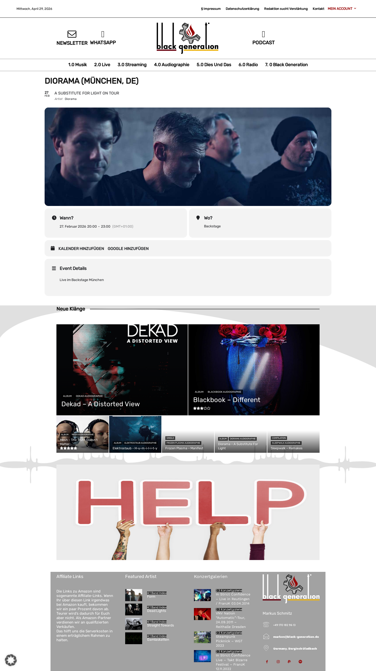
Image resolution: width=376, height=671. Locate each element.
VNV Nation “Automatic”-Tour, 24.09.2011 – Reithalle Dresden (231, 620)
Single (170, 438)
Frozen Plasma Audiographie (183, 443)
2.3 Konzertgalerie (229, 590)
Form (151, 596)
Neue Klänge (70, 309)
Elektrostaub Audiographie (140, 443)
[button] (11, 660)
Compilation (279, 438)
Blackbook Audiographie (224, 391)
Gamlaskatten (158, 640)
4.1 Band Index (157, 593)
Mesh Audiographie (83, 434)
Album (67, 396)
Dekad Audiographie (89, 396)
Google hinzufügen (128, 248)
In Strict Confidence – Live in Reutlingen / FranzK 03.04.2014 (233, 598)
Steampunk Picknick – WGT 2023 (229, 641)
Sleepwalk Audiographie (286, 443)
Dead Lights (156, 611)
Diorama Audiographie (243, 438)
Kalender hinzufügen (81, 248)
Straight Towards (160, 625)
